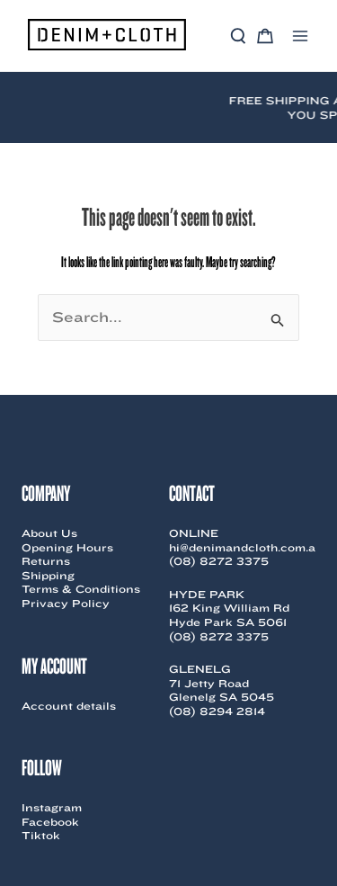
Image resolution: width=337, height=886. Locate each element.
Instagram (52, 807)
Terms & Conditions (81, 588)
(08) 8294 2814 (217, 711)
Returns (46, 561)
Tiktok (41, 835)
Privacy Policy (66, 603)
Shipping (48, 575)
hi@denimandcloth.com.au (246, 547)
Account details (69, 705)
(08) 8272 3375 (219, 561)
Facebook (50, 821)
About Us (49, 533)
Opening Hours (67, 547)
